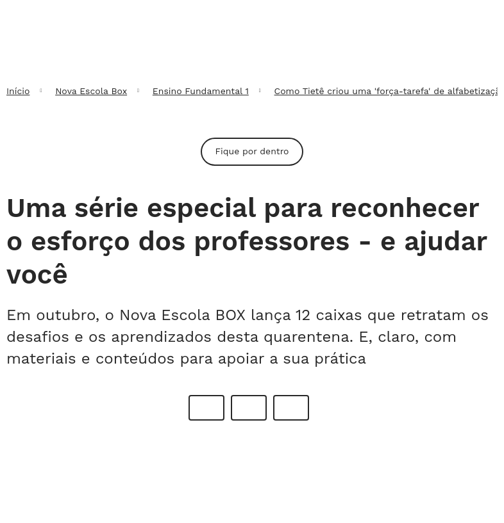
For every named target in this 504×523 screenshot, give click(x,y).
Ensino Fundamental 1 (201, 91)
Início (17, 91)
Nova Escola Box (91, 91)
